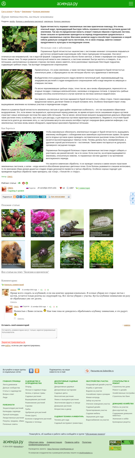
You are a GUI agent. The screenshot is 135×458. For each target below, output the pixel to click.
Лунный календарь (11, 414)
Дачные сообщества (11, 388)
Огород (28, 387)
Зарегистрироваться (13, 342)
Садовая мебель (93, 413)
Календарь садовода (11, 411)
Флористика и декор (62, 409)
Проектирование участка (96, 410)
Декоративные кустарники (65, 390)
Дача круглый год (120, 410)
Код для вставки (58, 197)
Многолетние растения (64, 396)
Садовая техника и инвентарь (69, 417)
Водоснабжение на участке (97, 420)
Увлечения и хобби (120, 419)
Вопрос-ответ (8, 394)
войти (7, 345)
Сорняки (28, 406)
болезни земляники (62, 21)
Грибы (28, 409)
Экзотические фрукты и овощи (67, 403)
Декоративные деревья (64, 387)
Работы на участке (120, 407)
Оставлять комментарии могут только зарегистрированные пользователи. (29, 333)
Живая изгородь (93, 397)
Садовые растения (33, 396)
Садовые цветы (61, 393)
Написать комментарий (14, 285)
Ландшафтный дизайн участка (99, 384)
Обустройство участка (97, 381)
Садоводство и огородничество (33, 382)
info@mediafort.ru (86, 453)
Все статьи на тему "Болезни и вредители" (25, 271)
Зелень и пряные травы (35, 393)
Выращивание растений (35, 399)
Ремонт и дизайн (120, 390)
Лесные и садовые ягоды (35, 390)
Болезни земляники (41, 11)
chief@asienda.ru (66, 449)
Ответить (13, 302)
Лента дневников (10, 384)
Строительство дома (121, 387)
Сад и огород (7, 11)
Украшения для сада (95, 417)
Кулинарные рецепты (122, 422)
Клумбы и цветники (94, 388)
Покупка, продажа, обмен (13, 421)
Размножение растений (35, 403)
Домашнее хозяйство (123, 404)
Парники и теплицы (33, 422)
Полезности (8, 405)
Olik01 (10, 177)
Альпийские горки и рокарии (98, 394)
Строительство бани (121, 396)
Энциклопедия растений (13, 408)
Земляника (26, 11)
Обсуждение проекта (95, 434)
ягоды (12, 21)
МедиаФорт (18, 447)
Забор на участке (93, 401)
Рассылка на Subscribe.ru (102, 371)
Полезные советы (10, 424)
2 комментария (84, 188)
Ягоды (17, 11)
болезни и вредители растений (29, 21)
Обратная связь (36, 442)
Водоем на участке (94, 391)
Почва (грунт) (31, 415)
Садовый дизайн (93, 407)
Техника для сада (61, 420)
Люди (5, 397)
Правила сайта (72, 442)
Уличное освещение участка (98, 404)
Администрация (54, 442)
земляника (48, 21)
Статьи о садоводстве (12, 391)
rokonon (13, 290)
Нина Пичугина (53, 449)
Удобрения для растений (35, 412)
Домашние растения (63, 406)
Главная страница (12, 381)
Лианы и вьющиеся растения (66, 399)
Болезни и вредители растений (38, 419)
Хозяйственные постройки (124, 393)
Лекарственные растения (13, 418)
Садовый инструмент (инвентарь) (68, 423)
